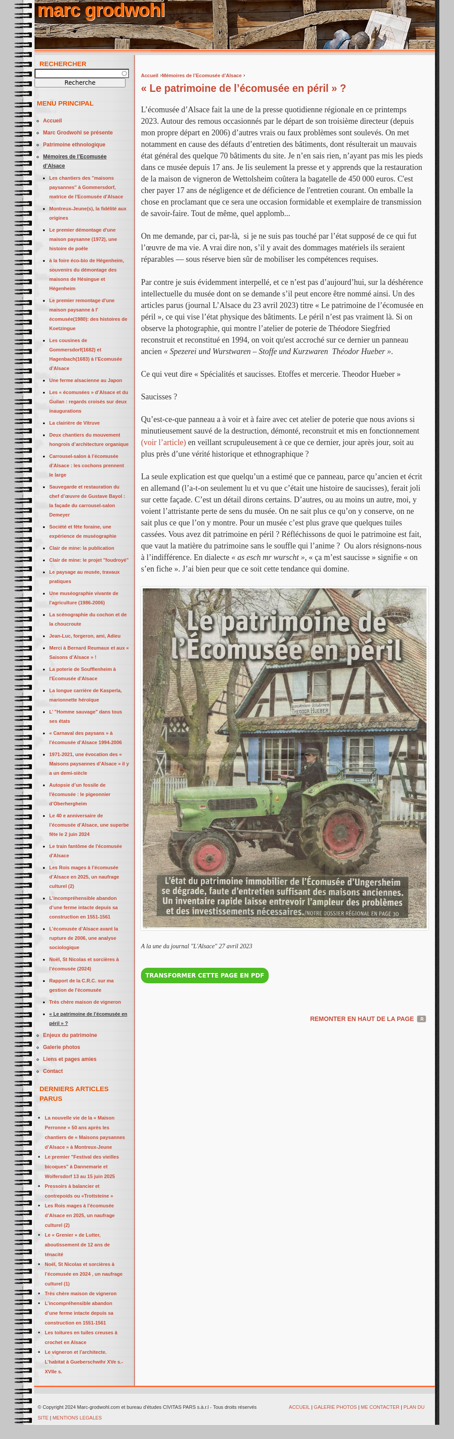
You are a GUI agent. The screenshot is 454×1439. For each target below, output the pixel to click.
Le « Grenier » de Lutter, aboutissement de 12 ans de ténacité (77, 1244)
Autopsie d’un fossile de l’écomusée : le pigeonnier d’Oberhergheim (79, 794)
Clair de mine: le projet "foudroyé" (89, 560)
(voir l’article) (163, 442)
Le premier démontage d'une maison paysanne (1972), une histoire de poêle (83, 239)
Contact (53, 1071)
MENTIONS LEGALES (77, 1417)
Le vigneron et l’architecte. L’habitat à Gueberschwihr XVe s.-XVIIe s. (84, 1361)
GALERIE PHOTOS (335, 1407)
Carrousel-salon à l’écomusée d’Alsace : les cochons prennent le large (86, 465)
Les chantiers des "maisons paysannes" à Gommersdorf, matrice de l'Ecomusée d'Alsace (86, 187)
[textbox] (82, 73)
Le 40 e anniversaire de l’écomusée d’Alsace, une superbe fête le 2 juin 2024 (89, 825)
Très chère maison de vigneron (85, 1002)
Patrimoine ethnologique (74, 145)
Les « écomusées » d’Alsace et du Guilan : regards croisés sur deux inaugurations (88, 402)
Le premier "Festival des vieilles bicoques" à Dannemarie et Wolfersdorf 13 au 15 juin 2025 (82, 1166)
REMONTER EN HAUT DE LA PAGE (362, 1018)
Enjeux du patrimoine (70, 1035)
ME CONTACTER (380, 1407)
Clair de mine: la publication (81, 548)
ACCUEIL (299, 1407)
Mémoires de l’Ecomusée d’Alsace (202, 75)
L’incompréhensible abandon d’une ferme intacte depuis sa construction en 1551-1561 (83, 907)
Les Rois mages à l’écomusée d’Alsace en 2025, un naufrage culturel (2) (84, 877)
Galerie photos (61, 1047)
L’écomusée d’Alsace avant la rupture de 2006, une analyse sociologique (83, 938)
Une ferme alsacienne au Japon (85, 380)
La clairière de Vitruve (74, 423)
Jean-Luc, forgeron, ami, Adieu (85, 636)
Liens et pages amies (70, 1059)
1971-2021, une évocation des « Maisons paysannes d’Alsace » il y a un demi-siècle (89, 764)
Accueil (149, 75)
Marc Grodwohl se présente (78, 133)
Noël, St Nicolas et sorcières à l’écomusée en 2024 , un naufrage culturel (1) (83, 1274)
